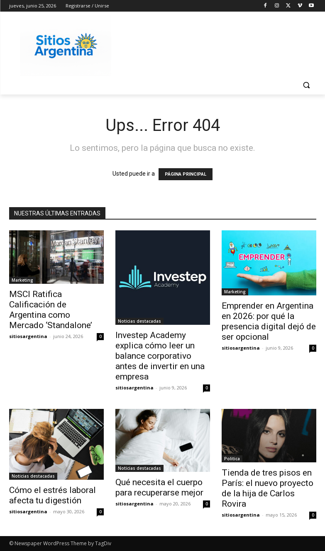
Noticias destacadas (139, 321)
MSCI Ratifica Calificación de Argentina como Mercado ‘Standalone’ (50, 309)
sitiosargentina (28, 336)
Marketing (22, 280)
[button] (306, 85)
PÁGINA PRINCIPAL (185, 174)
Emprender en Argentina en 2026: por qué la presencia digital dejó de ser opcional (269, 321)
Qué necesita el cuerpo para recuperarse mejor (159, 487)
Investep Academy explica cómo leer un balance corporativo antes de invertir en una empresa (160, 356)
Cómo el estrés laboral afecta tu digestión (52, 495)
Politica (232, 459)
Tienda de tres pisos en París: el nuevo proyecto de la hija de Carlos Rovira (267, 488)
